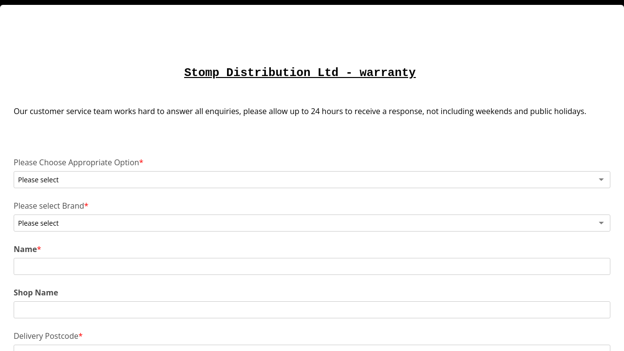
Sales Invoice (130, 305)
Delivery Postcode (139, 280)
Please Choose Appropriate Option (142, 177)
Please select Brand (142, 204)
